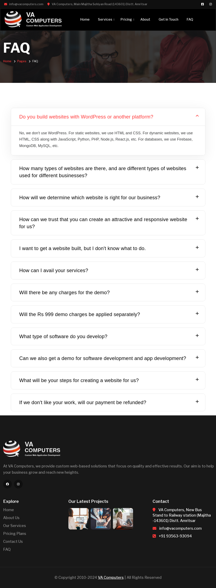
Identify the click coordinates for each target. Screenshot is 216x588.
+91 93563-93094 (175, 536)
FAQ (190, 19)
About (145, 19)
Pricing (126, 19)
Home (85, 19)
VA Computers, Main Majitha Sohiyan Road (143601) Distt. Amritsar (99, 4)
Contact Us (13, 541)
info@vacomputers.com (26, 4)
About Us (11, 518)
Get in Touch (168, 19)
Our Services (14, 525)
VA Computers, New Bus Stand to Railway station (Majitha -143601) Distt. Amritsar (182, 515)
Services (105, 19)
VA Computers (111, 577)
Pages (21, 61)
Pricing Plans (14, 533)
